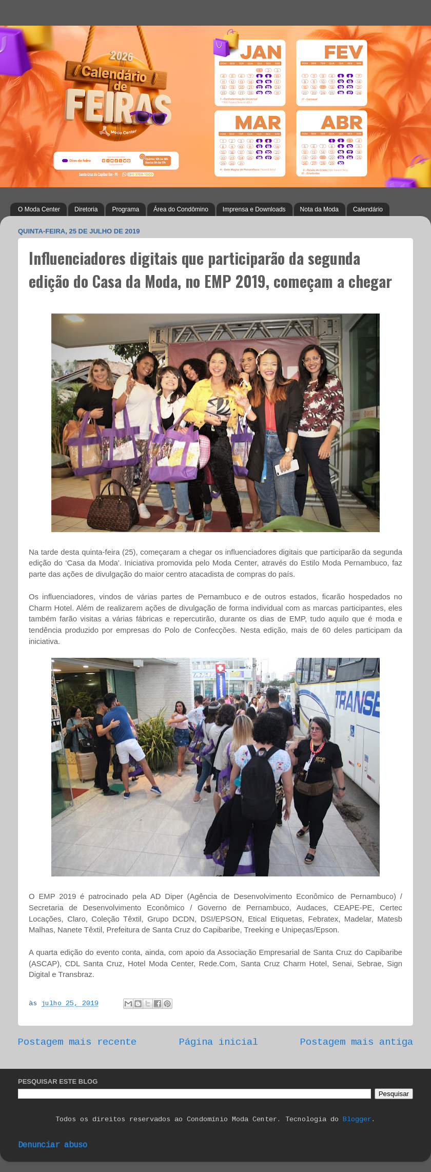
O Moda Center (39, 209)
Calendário (368, 209)
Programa (125, 209)
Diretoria (85, 209)
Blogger (357, 1119)
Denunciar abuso (52, 1145)
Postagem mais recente (77, 1042)
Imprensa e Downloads (254, 209)
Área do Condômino (180, 209)
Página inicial (218, 1042)
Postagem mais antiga (356, 1042)
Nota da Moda (319, 209)
